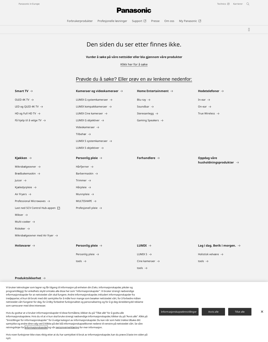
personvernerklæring (67, 327)
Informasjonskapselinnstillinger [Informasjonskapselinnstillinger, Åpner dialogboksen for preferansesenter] (179, 311)
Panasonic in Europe (29, 3)
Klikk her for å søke (134, 64)
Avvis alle (213, 311)
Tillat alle (240, 311)
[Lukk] (262, 311)
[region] (134, 312)
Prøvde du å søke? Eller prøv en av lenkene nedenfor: (134, 79)
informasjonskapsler (36, 327)
